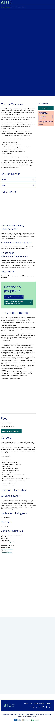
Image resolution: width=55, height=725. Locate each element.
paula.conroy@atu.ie (7, 552)
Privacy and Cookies (40, 714)
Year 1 (4, 179)
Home (2, 7)
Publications (48, 703)
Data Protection (48, 714)
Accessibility (32, 714)
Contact (26, 703)
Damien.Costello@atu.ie (8, 542)
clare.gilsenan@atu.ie (7, 549)
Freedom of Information (23, 716)
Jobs (31, 703)
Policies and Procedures (39, 703)
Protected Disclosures (32, 716)
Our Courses (7, 7)
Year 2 (4, 185)
